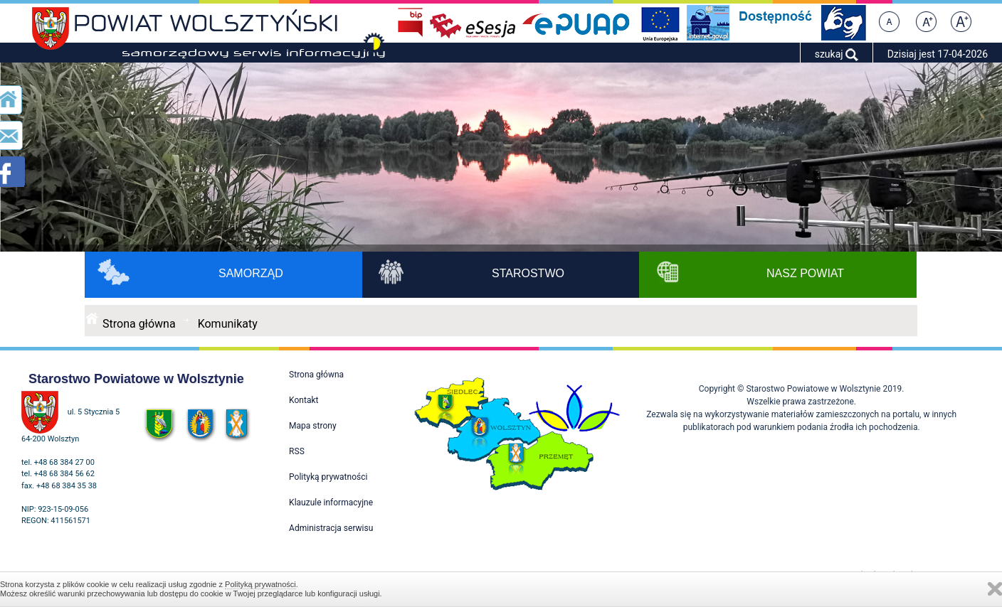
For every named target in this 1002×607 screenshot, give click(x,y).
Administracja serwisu (331, 528)
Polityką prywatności (260, 584)
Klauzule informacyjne (331, 502)
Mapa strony (312, 426)
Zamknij (995, 589)
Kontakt (303, 400)
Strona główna (139, 324)
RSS (297, 451)
